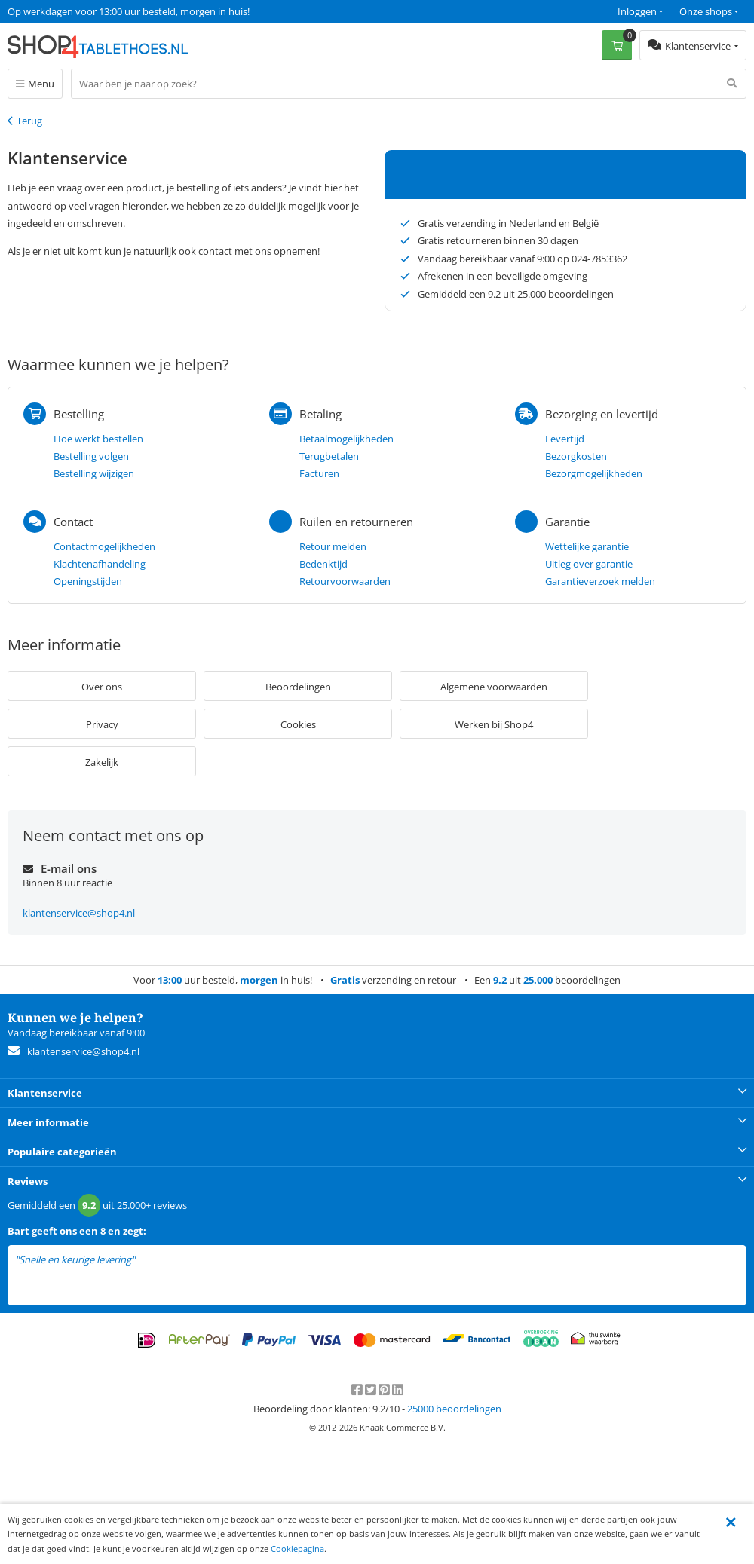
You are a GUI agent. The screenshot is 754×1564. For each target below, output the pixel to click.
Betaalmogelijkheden (346, 438)
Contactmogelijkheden (104, 546)
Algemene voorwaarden (493, 686)
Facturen (319, 473)
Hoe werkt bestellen (98, 438)
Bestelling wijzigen (94, 473)
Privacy (102, 724)
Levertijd (564, 438)
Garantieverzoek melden (600, 581)
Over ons (101, 686)
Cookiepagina (297, 1548)
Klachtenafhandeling (100, 564)
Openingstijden (88, 581)
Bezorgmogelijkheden (593, 473)
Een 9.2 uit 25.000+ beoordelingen (83, 11)
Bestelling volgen (91, 456)
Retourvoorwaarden (345, 581)
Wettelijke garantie (587, 546)
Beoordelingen (298, 686)
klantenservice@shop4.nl (79, 913)
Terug (29, 120)
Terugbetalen (329, 456)
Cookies (298, 724)
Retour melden (332, 546)
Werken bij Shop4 (494, 724)
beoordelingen (454, 1409)
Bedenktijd (323, 564)
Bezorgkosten (576, 456)
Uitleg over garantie (589, 564)
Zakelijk (101, 762)
